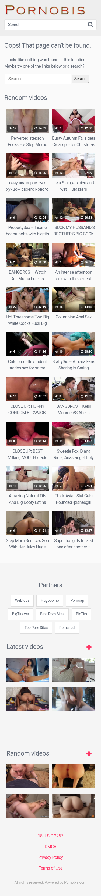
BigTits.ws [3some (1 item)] (20, 614)
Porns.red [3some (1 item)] (67, 628)
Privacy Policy (50, 857)
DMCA (50, 846)
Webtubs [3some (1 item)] (22, 600)
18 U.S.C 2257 (50, 835)
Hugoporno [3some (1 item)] (50, 600)
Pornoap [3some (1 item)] (77, 600)
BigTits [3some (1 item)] (81, 614)
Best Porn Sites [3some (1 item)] (52, 614)
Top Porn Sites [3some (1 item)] (36, 628)
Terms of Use (50, 868)
